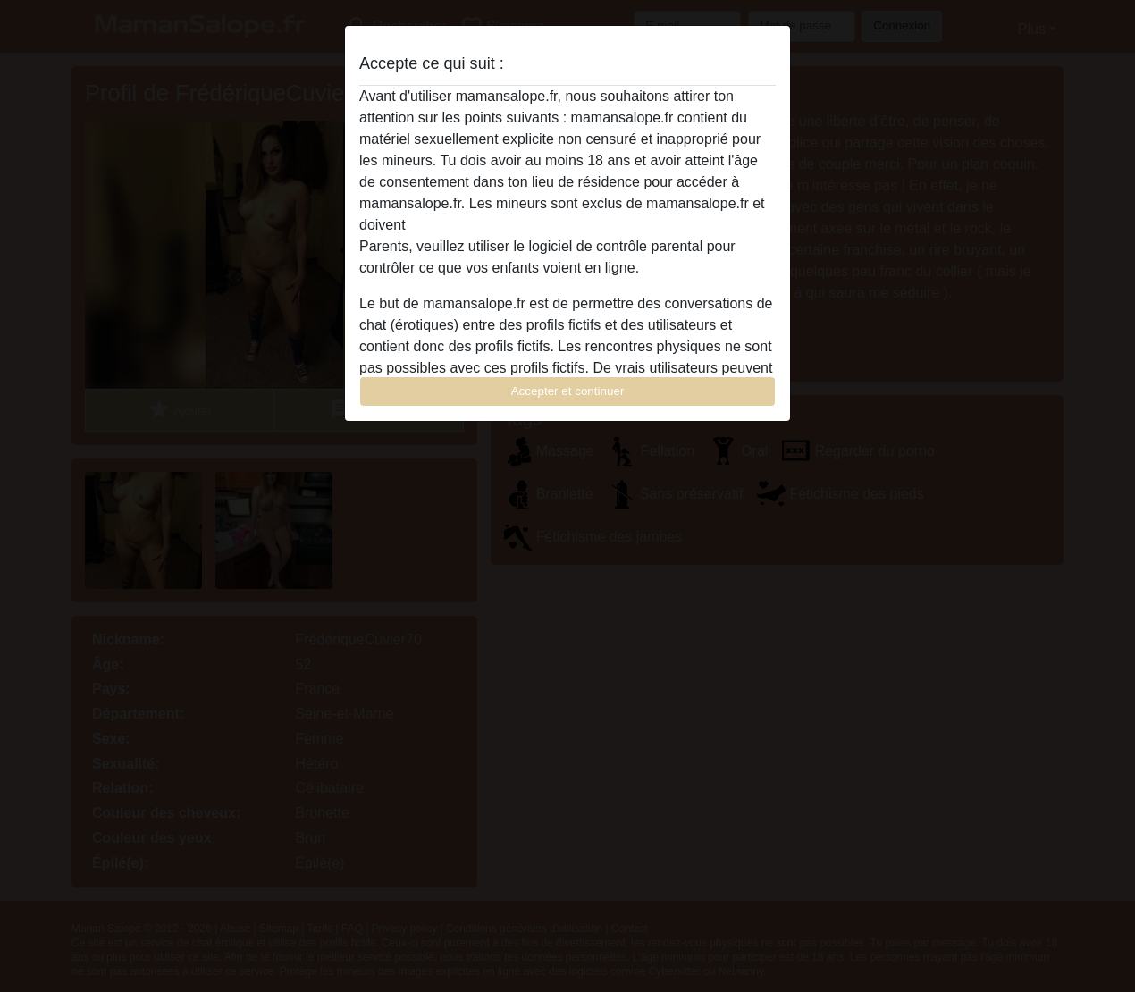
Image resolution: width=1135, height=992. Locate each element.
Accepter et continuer (568, 391)
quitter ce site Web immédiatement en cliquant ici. (566, 224)
